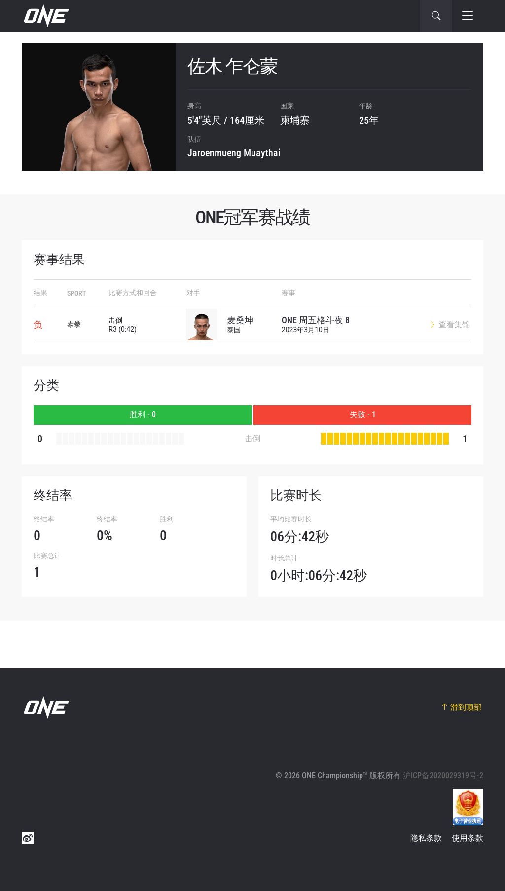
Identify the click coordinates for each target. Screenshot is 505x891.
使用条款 (467, 838)
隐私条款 (426, 838)
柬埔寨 (295, 120)
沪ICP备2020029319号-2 (443, 775)
